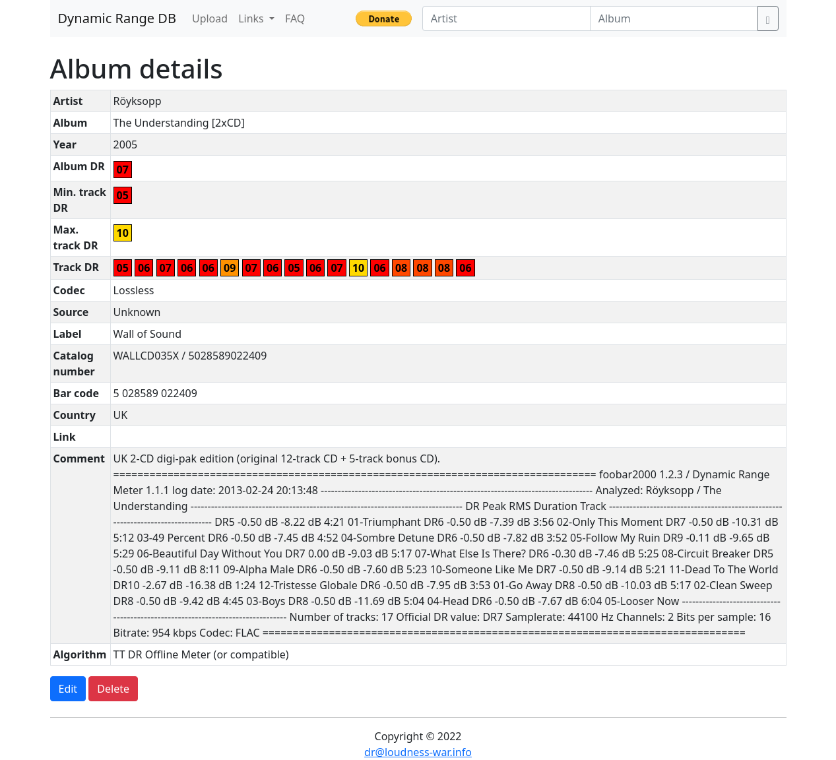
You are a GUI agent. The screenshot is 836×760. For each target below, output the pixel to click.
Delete (113, 688)
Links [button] (252, 18)
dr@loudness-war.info (418, 752)
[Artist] (506, 18)
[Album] (674, 18)
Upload (210, 18)
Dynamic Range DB (117, 18)
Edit (68, 688)
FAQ (295, 18)
